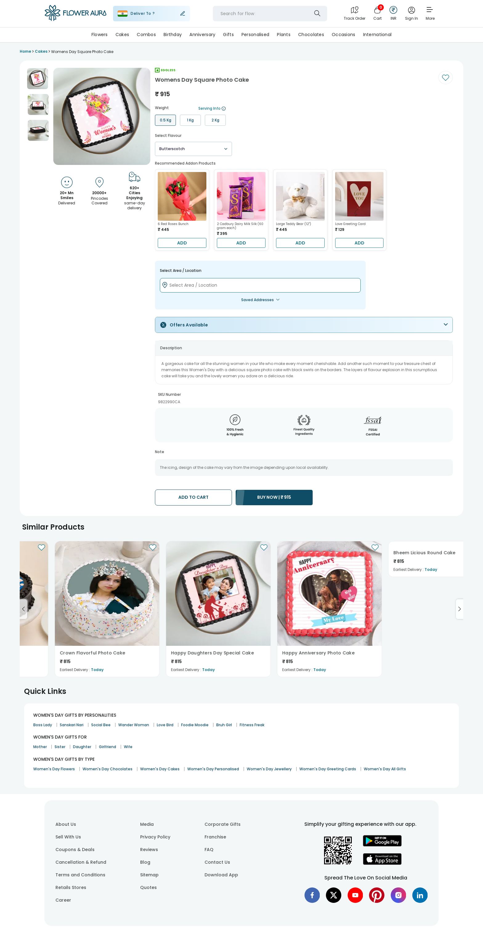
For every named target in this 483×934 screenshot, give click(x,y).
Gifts (228, 34)
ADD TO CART (193, 497)
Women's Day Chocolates (107, 769)
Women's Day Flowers (54, 769)
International (377, 34)
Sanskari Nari (71, 724)
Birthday (173, 34)
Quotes (148, 887)
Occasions (343, 34)
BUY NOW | (274, 497)
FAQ (209, 849)
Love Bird (165, 724)
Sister (60, 746)
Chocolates (311, 34)
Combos (146, 34)
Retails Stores (70, 887)
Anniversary (202, 34)
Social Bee (101, 724)
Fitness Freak (252, 724)
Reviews (149, 849)
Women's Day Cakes (160, 769)
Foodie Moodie (195, 724)
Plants (283, 34)
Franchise (215, 837)
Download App (221, 875)
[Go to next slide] (459, 609)
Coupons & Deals (75, 849)
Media (147, 824)
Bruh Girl (224, 724)
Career (63, 900)
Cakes (122, 34)
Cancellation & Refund (80, 862)
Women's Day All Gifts (385, 769)
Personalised (255, 34)
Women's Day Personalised (213, 769)
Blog (145, 862)
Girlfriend (107, 746)
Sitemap (149, 875)
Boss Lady (42, 724)
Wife (128, 746)
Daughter (82, 746)
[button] (37, 78)
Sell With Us (68, 837)
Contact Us (217, 862)
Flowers (99, 34)
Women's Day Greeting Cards (327, 769)
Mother (40, 746)
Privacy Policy (155, 837)
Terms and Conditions (80, 875)
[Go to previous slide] (23, 609)
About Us (65, 824)
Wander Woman (133, 724)
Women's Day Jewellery (269, 769)
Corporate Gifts (223, 824)
